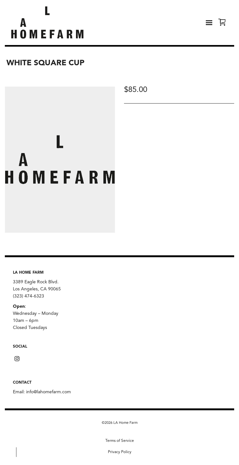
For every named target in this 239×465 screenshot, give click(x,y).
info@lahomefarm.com (48, 392)
